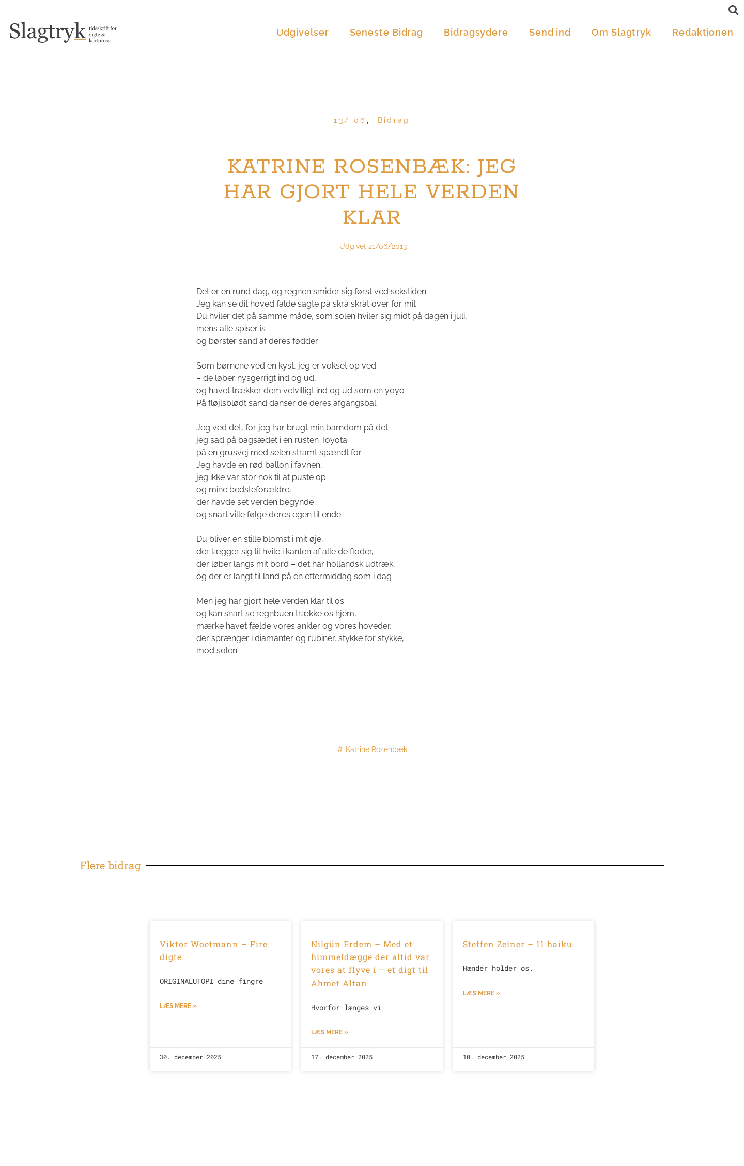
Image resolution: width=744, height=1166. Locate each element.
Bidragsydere (476, 32)
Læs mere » (178, 1006)
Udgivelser (302, 32)
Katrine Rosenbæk (376, 749)
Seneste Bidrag (387, 32)
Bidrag (394, 120)
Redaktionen (703, 32)
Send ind (550, 32)
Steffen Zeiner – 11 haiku (517, 943)
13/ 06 (350, 120)
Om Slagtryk (622, 32)
